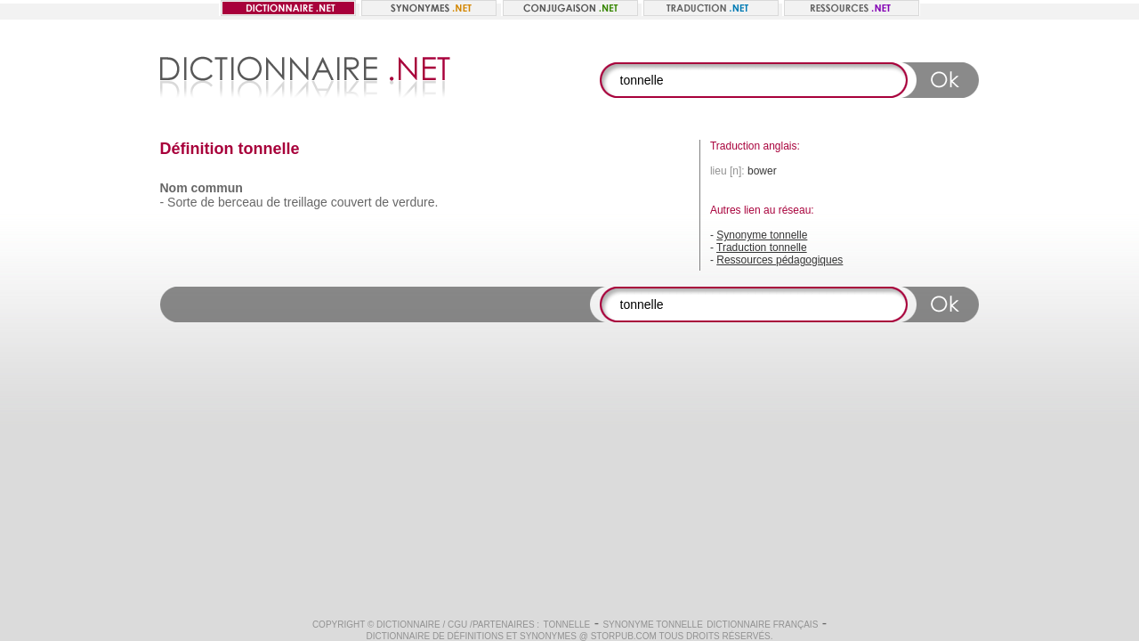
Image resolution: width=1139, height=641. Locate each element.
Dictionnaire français (762, 624)
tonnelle (567, 624)
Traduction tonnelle (761, 247)
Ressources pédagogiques (779, 260)
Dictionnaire (408, 624)
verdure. (415, 202)
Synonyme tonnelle (761, 235)
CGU (457, 624)
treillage (305, 202)
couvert (351, 202)
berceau (240, 202)
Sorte (182, 202)
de (207, 202)
